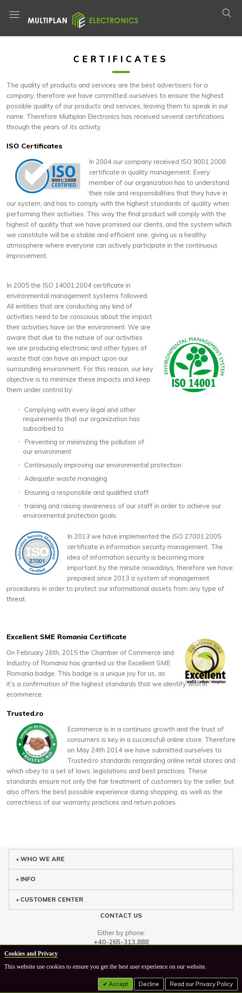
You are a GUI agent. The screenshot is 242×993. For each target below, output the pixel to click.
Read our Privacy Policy (201, 983)
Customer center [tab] (49, 899)
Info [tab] (26, 879)
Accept (118, 983)
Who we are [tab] (40, 859)
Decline (149, 983)
